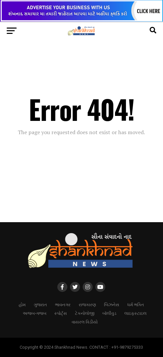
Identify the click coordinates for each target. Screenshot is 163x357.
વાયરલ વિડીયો (85, 321)
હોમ (22, 304)
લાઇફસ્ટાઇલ (135, 313)
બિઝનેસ (111, 304)
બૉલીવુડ (109, 313)
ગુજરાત (40, 304)
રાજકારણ (87, 304)
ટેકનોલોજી (84, 313)
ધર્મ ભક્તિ (135, 304)
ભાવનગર (63, 304)
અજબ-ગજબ (34, 313)
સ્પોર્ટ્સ (60, 313)
